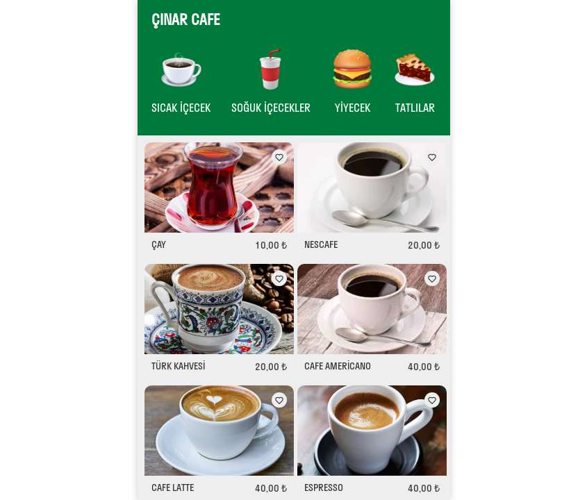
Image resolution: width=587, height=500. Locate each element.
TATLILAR (414, 108)
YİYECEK (352, 108)
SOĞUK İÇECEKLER (271, 108)
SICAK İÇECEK (180, 108)
